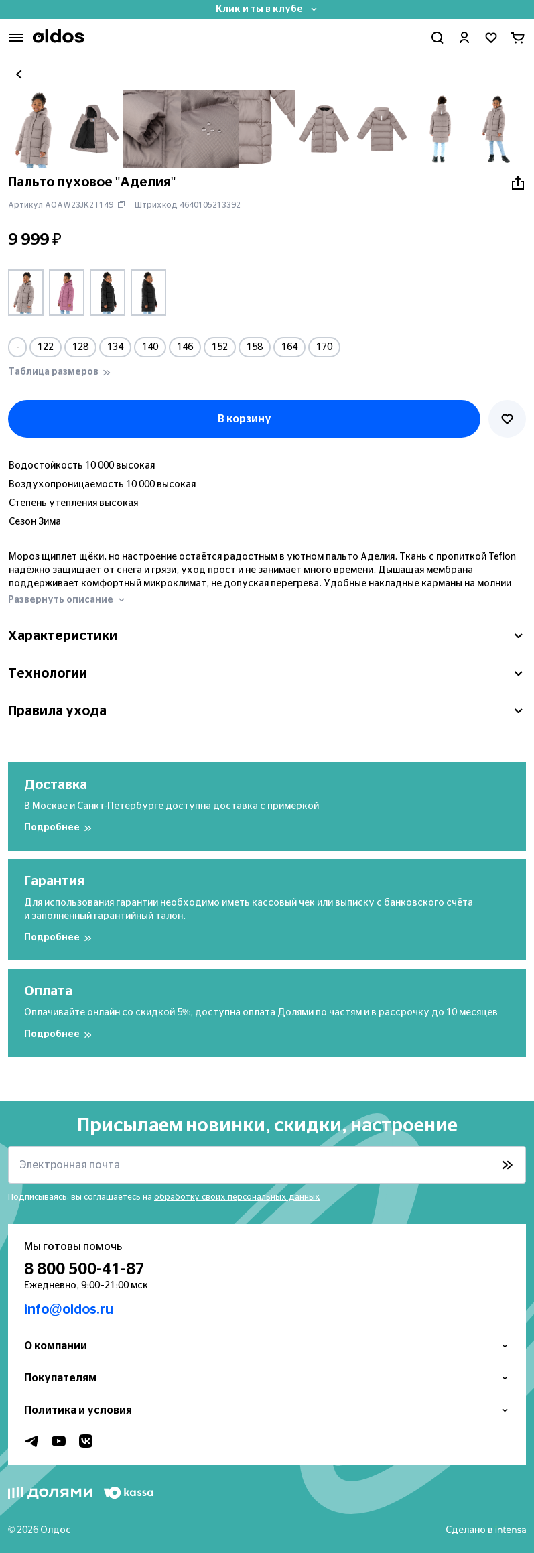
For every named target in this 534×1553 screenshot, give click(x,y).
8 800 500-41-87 (84, 1269)
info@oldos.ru (68, 1309)
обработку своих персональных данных (237, 1197)
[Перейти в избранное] (491, 37)
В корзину (244, 419)
